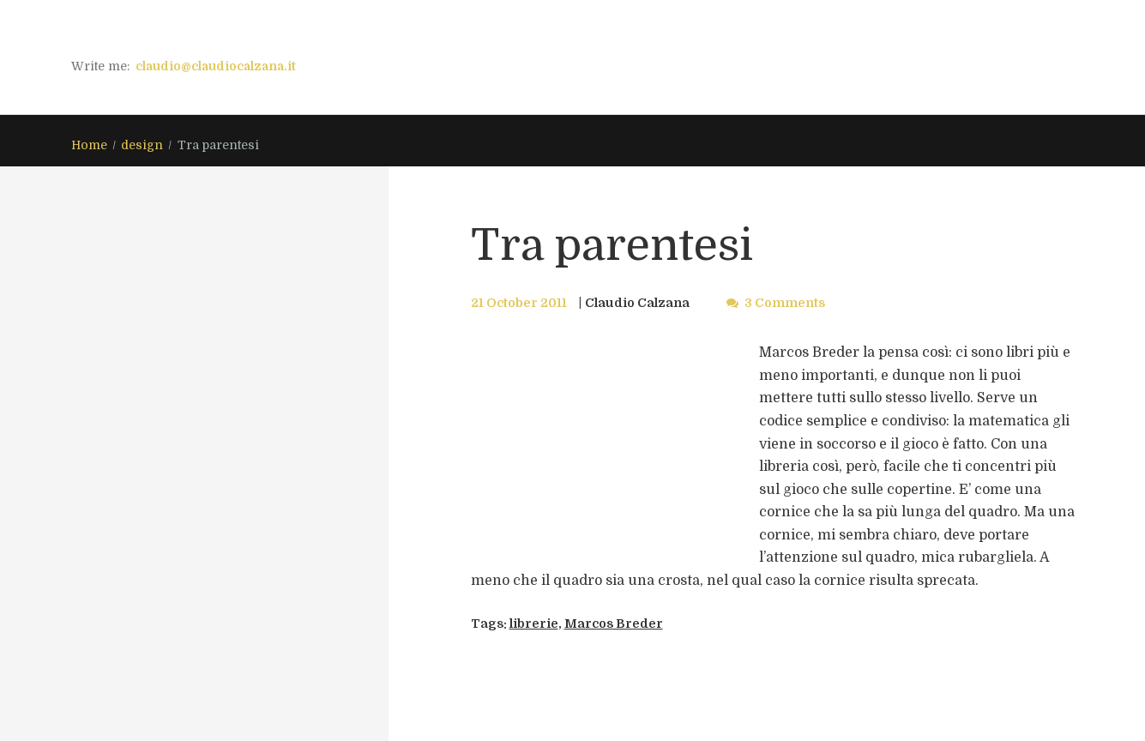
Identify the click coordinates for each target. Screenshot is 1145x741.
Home (89, 145)
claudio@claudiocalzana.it (216, 66)
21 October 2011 (519, 303)
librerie (533, 623)
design (142, 145)
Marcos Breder (613, 623)
